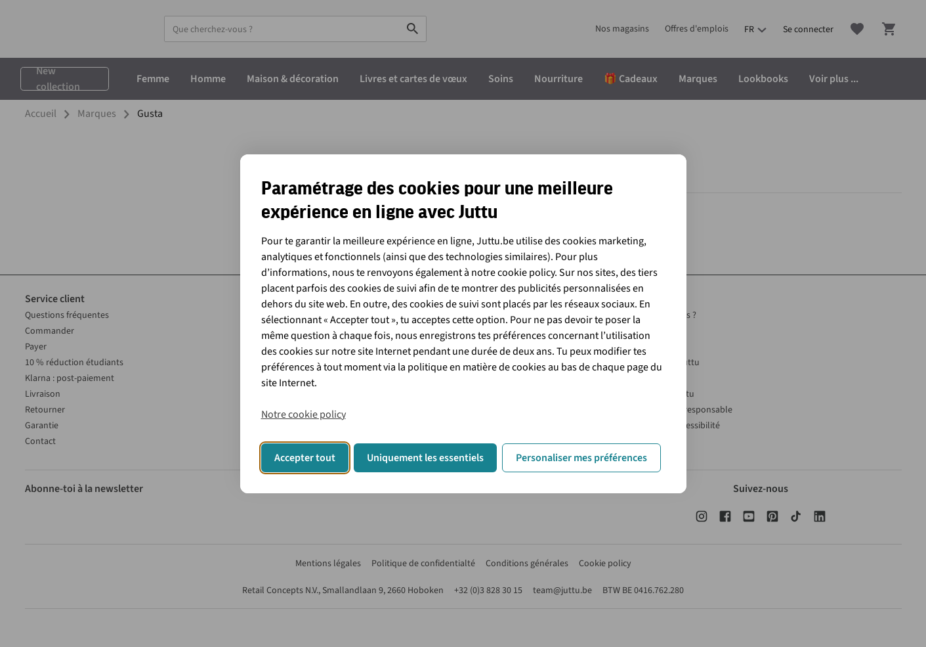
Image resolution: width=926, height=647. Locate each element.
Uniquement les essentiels (425, 458)
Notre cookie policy (303, 414)
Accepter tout (304, 458)
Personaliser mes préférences (581, 458)
